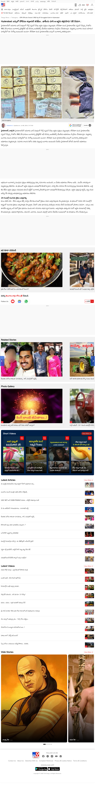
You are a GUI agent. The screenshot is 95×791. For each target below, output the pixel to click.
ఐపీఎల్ (22, 9)
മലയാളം (43, 1)
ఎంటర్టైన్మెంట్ (15, 9)
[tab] (44, 744)
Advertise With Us (31, 760)
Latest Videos (8, 566)
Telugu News (5, 17)
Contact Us (12, 760)
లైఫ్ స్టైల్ (40, 9)
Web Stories (7, 652)
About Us (20, 760)
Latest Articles (8, 480)
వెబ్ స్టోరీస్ (56, 9)
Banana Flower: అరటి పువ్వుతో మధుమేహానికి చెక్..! (12, 469)
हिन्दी (8, 1)
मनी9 (48, 1)
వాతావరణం (45, 13)
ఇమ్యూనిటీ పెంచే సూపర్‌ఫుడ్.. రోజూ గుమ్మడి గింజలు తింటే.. (35, 469)
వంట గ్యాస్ (37, 13)
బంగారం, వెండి (54, 13)
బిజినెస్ (50, 9)
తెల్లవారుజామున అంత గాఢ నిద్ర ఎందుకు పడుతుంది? (58, 469)
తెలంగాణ (34, 9)
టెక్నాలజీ (24, 13)
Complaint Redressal (46, 760)
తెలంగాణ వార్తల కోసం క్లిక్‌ (14, 296)
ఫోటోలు (46, 9)
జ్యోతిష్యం (30, 13)
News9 (3, 1)
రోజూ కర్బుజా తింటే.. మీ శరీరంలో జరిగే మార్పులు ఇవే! (81, 469)
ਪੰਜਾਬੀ (32, 1)
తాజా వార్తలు (7, 9)
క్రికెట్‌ (61, 13)
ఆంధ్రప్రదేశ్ (28, 9)
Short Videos (9, 433)
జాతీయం (71, 9)
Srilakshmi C (10, 125)
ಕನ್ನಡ (12, 1)
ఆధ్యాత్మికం (90, 9)
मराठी (17, 1)
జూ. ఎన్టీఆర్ (73, 13)
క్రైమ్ (85, 9)
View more (86, 433)
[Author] (3, 125)
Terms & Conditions (80, 760)
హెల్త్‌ (82, 9)
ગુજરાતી (22, 1)
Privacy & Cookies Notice (63, 760)
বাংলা (27, 1)
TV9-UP (53, 1)
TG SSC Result (8, 13)
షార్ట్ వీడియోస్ (63, 9)
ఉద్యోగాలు (17, 13)
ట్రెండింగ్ (77, 9)
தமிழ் (37, 1)
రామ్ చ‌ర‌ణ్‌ (90, 13)
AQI (83, 5)
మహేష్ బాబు (82, 13)
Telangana (14, 17)
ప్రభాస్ (66, 13)
